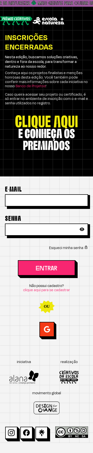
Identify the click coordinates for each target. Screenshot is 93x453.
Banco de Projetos (31, 86)
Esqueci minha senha (68, 248)
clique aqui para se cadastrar (46, 290)
